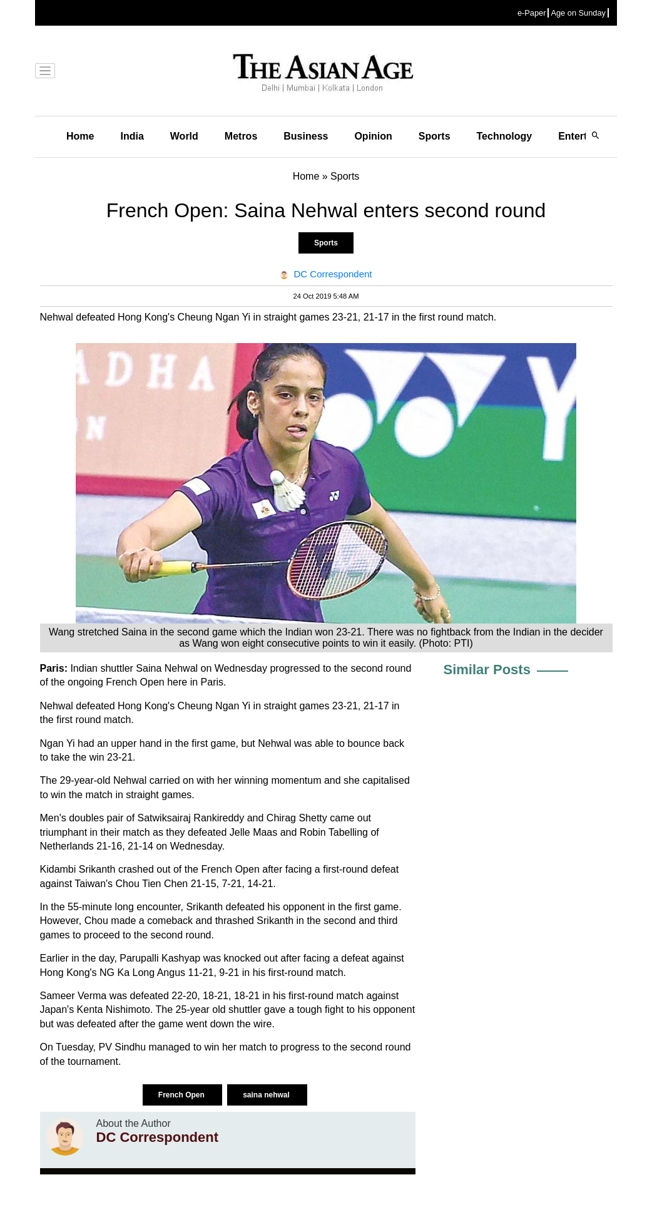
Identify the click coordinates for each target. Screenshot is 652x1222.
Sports (435, 136)
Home (80, 136)
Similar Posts (487, 669)
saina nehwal (267, 1095)
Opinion (373, 136)
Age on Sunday (578, 13)
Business (305, 136)
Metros (241, 136)
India (131, 136)
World (184, 136)
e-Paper (531, 13)
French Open (182, 1095)
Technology (504, 136)
